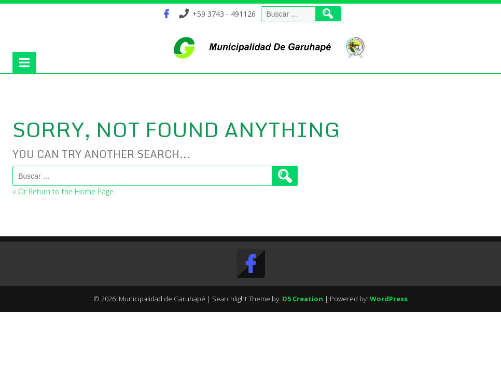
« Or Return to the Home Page (63, 191)
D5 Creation (302, 298)
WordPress (389, 298)
